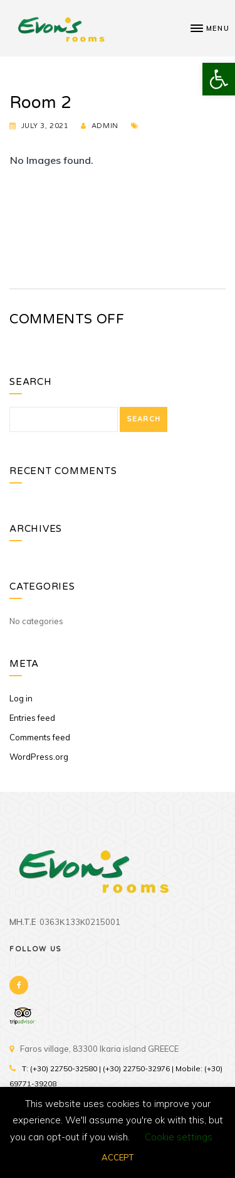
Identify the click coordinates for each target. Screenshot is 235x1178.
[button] (218, 79)
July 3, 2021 (45, 126)
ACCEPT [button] (117, 1157)
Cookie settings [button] (178, 1137)
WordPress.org (38, 757)
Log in (21, 698)
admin (104, 126)
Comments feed (39, 737)
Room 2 (40, 102)
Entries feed (32, 718)
